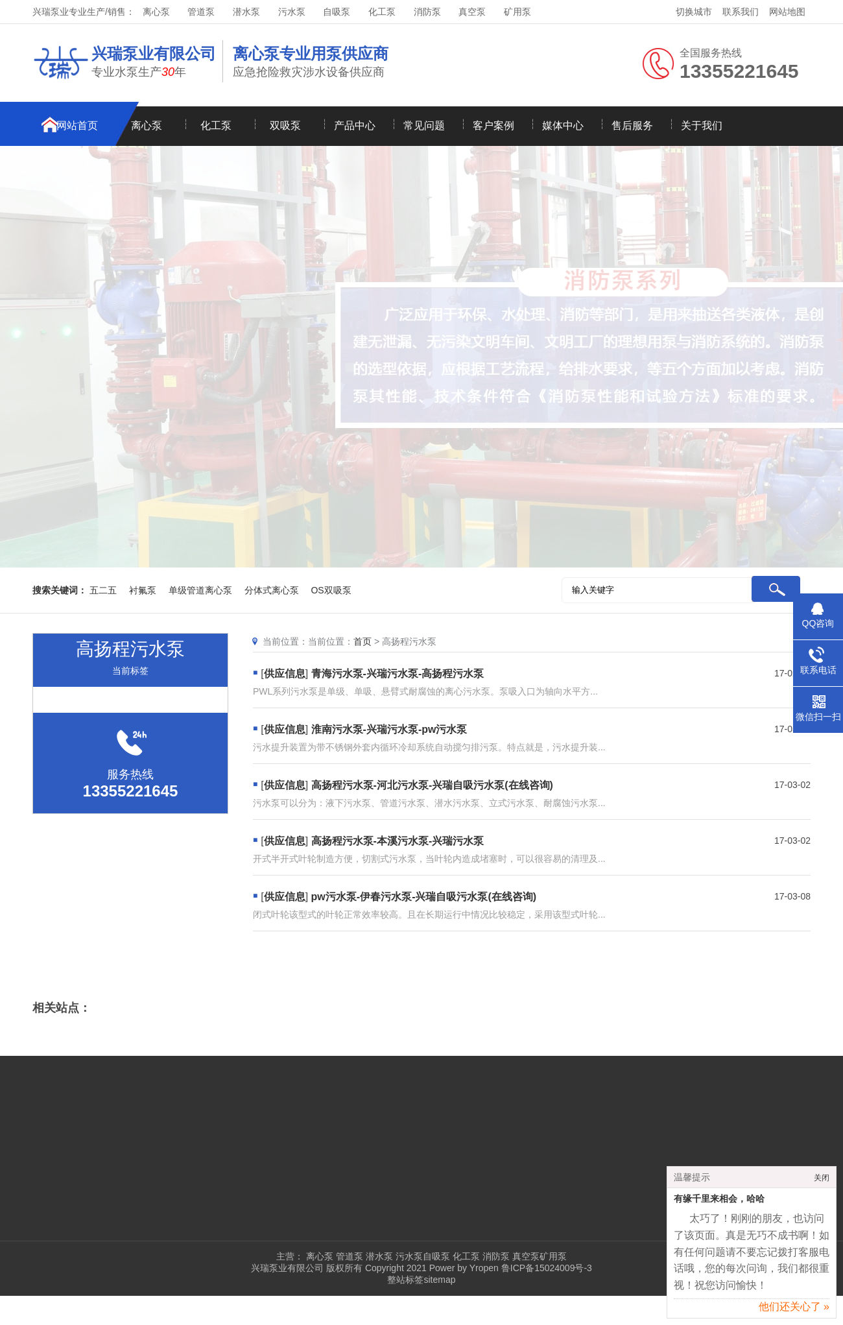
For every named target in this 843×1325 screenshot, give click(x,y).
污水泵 (291, 11)
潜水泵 (246, 11)
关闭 (821, 1183)
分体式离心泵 (271, 590)
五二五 (103, 590)
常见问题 (424, 125)
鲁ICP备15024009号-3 (545, 1268)
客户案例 (493, 125)
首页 (362, 641)
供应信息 (284, 673)
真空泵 (472, 11)
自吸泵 (336, 11)
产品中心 (354, 125)
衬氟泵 (142, 590)
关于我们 (701, 125)
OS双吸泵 (331, 590)
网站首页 (77, 125)
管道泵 (201, 11)
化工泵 (382, 11)
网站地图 (787, 11)
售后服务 (632, 125)
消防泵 (427, 11)
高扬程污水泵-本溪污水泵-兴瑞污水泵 (397, 840)
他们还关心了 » (794, 1311)
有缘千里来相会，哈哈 (719, 1204)
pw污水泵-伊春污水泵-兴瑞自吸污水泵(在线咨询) (424, 896)
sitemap (439, 1279)
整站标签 (405, 1279)
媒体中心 (563, 125)
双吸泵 (285, 125)
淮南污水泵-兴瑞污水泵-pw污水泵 (389, 729)
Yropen (484, 1268)
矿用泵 (517, 11)
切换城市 (694, 11)
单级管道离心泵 (200, 590)
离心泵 (156, 11)
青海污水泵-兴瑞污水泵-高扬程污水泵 (397, 673)
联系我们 (740, 11)
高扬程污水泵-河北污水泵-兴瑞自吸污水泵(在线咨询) (432, 785)
